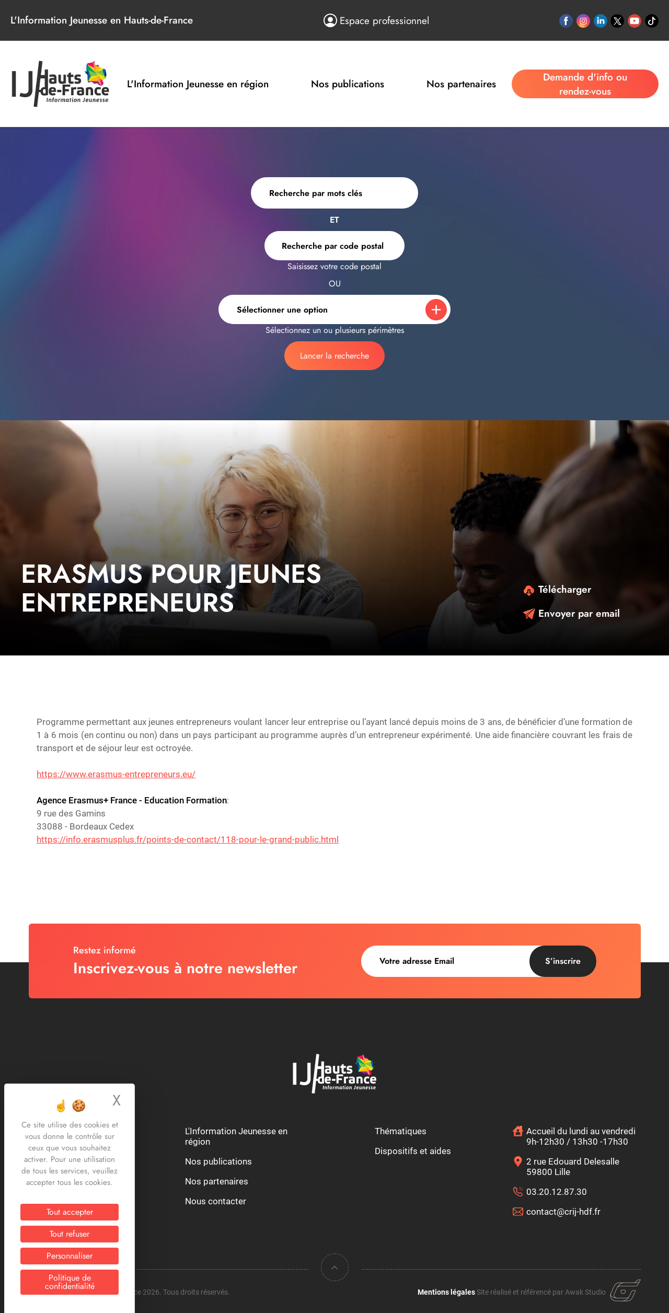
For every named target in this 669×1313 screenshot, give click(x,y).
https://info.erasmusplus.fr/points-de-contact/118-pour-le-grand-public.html (188, 839)
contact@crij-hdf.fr (563, 1211)
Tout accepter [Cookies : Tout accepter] (70, 1212)
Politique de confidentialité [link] (70, 1282)
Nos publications (347, 84)
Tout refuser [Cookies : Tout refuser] (69, 1234)
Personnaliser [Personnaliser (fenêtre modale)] (70, 1256)
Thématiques (400, 1131)
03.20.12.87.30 (556, 1192)
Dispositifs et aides (413, 1151)
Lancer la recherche (334, 356)
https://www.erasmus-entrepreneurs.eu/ (116, 774)
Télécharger (557, 589)
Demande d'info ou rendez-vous (585, 84)
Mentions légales (446, 1292)
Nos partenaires (461, 84)
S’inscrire (563, 961)
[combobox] (334, 245)
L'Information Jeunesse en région (198, 84)
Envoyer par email (571, 613)
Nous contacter (215, 1201)
